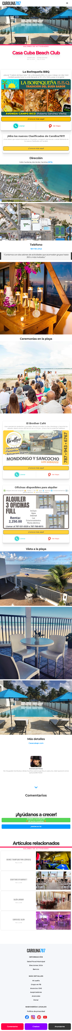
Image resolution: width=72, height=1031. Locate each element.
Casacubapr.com (36, 743)
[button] (67, 3)
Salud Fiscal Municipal (36, 961)
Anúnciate (36, 996)
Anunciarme (60, 1026)
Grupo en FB (36, 984)
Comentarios (12, 1026)
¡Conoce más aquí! (36, 119)
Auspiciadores (36, 992)
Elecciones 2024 (36, 965)
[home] (11, 3)
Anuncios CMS (36, 988)
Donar (36, 1000)
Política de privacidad (36, 1011)
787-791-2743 (36, 249)
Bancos (36, 969)
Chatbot (35, 1026)
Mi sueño (36, 981)
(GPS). (50, 162)
